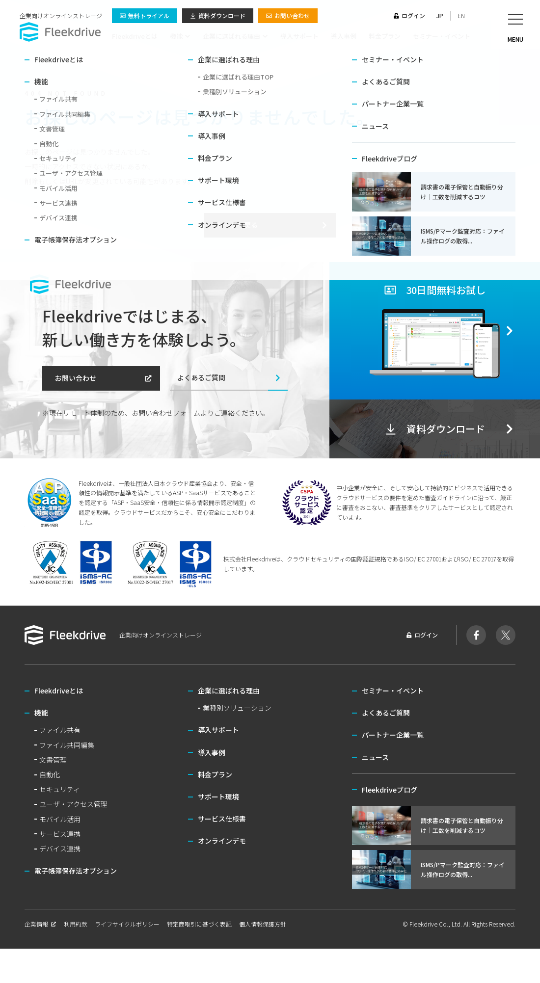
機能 (180, 36)
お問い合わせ (288, 15)
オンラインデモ (222, 841)
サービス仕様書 (222, 819)
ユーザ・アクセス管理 (73, 804)
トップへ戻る (272, 225)
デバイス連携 (60, 848)
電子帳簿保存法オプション (75, 871)
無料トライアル (144, 15)
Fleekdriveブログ (389, 790)
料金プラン (385, 36)
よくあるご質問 (229, 377)
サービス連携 (60, 834)
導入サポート (299, 36)
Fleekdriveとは (135, 36)
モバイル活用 (60, 819)
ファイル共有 (60, 730)
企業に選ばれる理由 (235, 36)
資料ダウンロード (217, 15)
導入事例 (343, 36)
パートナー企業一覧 (393, 735)
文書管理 (53, 760)
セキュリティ (59, 789)
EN (461, 15)
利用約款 (75, 924)
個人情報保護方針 (262, 924)
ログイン (409, 15)
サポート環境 (218, 796)
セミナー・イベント (441, 36)
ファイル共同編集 (66, 745)
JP (439, 15)
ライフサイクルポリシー (127, 924)
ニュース (375, 757)
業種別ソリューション (237, 708)
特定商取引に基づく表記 (199, 924)
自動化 (49, 774)
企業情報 (40, 924)
